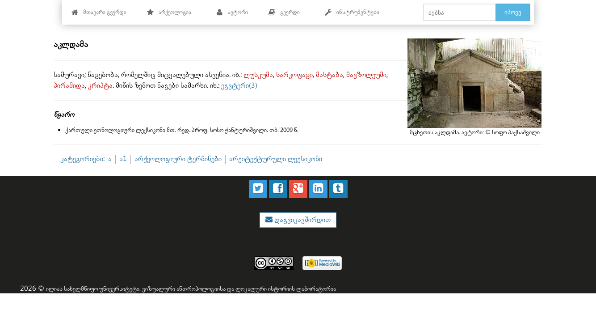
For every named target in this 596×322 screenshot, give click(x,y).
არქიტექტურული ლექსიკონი (275, 159)
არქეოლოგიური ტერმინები (178, 159)
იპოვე (512, 12)
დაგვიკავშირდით (302, 220)
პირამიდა (69, 85)
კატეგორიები (81, 159)
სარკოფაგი (294, 75)
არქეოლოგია (169, 12)
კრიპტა (100, 85)
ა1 (123, 159)
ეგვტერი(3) (239, 85)
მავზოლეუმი (366, 75)
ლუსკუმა (258, 75)
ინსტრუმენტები (352, 12)
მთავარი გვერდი (98, 12)
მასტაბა (329, 75)
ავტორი (232, 12)
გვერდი (284, 12)
